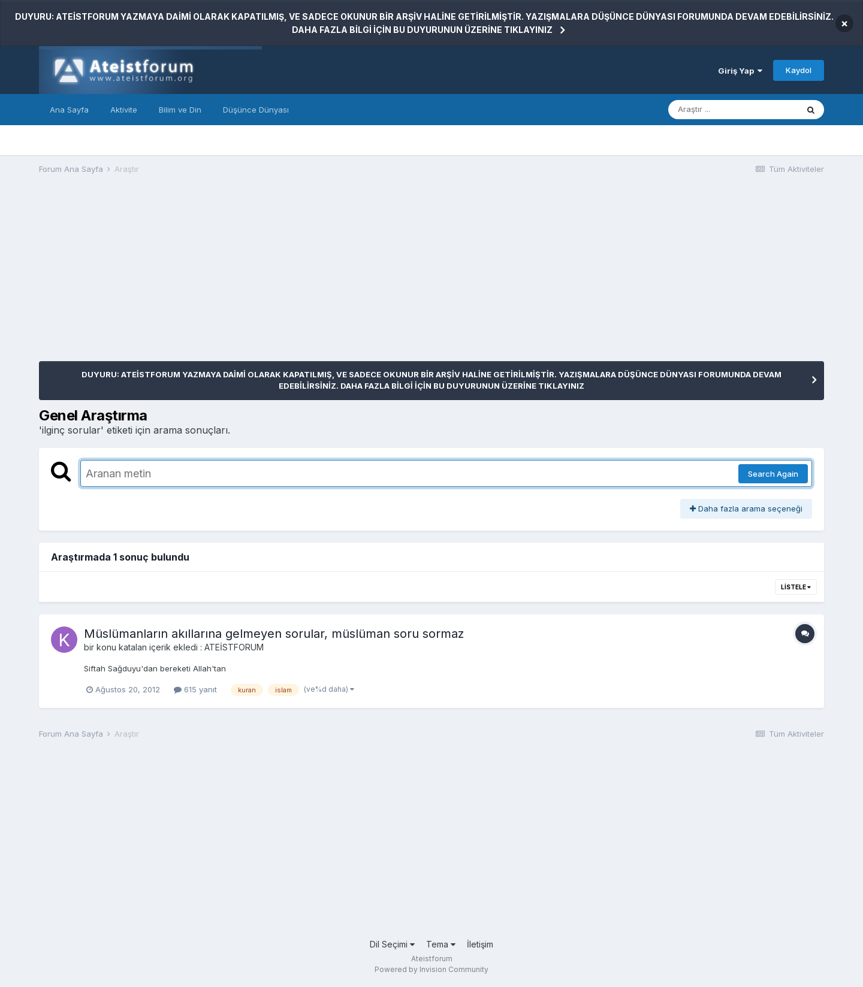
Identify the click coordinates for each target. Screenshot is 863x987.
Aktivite (123, 109)
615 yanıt (195, 689)
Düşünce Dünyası (256, 109)
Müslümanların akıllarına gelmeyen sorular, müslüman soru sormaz (274, 633)
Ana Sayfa (69, 109)
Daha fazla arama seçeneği (746, 508)
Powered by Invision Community (431, 969)
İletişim (480, 944)
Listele (796, 587)
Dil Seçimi (392, 944)
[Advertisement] (257, 277)
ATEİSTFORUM (234, 647)
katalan (133, 647)
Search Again (773, 474)
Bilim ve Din (180, 109)
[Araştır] (733, 109)
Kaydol (798, 70)
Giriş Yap (740, 70)
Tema (440, 944)
